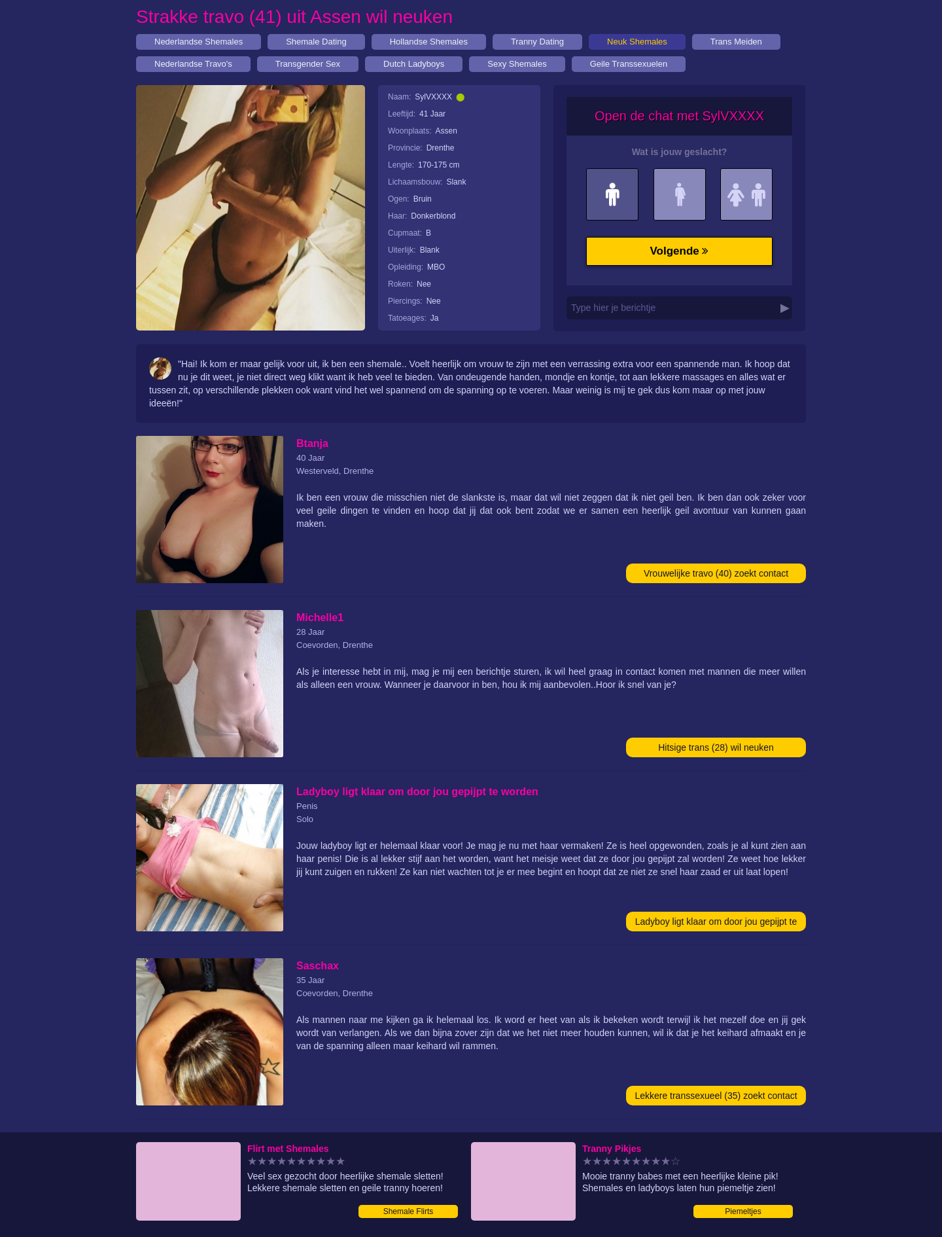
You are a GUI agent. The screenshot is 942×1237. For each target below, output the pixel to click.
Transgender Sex (307, 64)
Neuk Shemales (637, 41)
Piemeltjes (743, 1211)
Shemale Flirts (408, 1211)
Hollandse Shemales (429, 41)
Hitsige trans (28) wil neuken (716, 747)
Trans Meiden (736, 41)
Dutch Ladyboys (413, 64)
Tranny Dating (537, 41)
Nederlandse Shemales (198, 41)
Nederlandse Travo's (193, 64)
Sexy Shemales (516, 64)
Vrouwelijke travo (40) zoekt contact (716, 573)
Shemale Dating (316, 41)
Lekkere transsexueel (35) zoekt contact (716, 1095)
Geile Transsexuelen (629, 64)
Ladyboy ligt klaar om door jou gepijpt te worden (716, 923)
